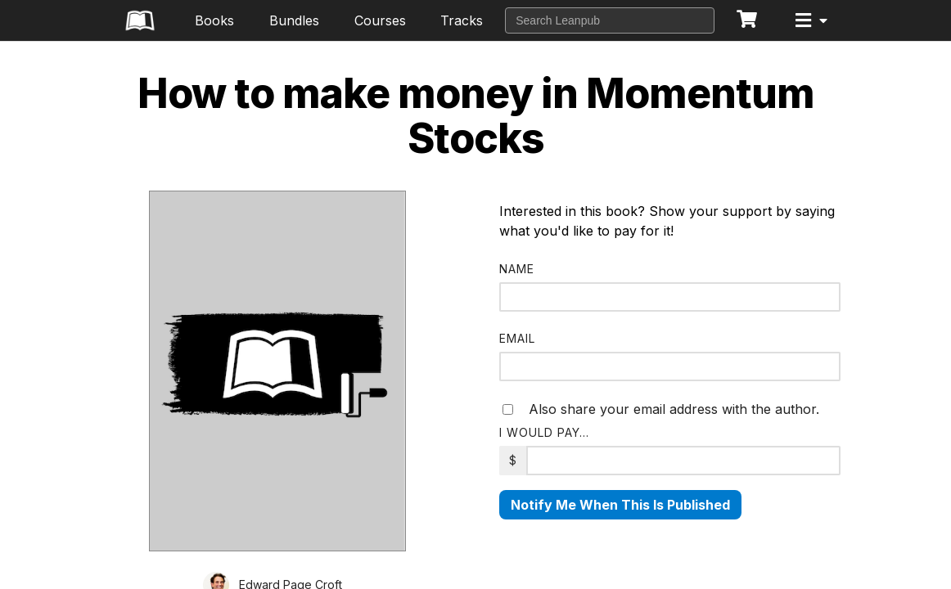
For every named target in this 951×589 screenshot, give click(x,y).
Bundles (294, 20)
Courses (380, 20)
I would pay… (544, 432)
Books (214, 20)
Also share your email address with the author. (661, 409)
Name (516, 269)
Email (517, 338)
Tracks (461, 20)
